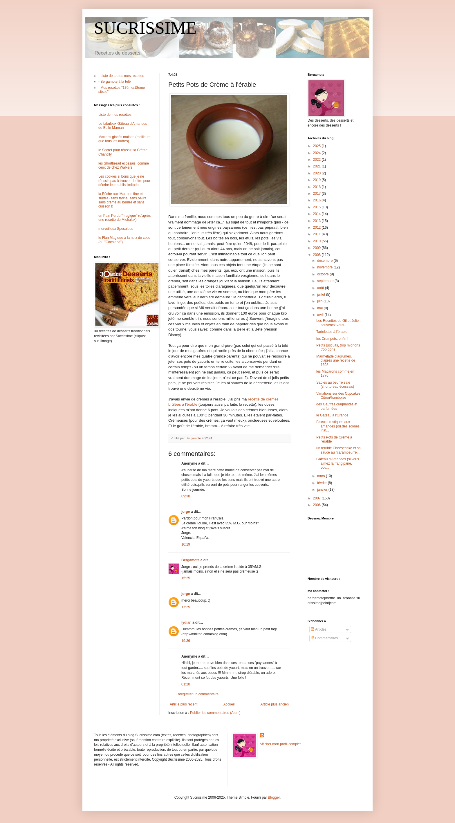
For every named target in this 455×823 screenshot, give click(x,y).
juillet (321, 295)
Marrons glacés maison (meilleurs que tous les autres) (124, 139)
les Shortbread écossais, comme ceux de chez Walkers (123, 165)
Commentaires (324, 638)
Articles (318, 629)
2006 (317, 505)
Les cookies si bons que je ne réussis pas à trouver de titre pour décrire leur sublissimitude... (124, 180)
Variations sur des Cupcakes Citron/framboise (338, 395)
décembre (325, 261)
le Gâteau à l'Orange (332, 415)
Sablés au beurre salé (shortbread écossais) (335, 384)
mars (321, 476)
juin (320, 301)
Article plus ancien (275, 704)
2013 (317, 221)
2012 (317, 227)
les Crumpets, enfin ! (332, 339)
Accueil (229, 704)
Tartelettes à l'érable (331, 332)
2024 (317, 153)
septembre (326, 281)
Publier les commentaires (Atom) (215, 713)
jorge (185, 512)
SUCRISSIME (145, 27)
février (322, 483)
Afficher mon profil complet (280, 744)
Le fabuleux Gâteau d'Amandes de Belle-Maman (122, 126)
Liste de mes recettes (114, 115)
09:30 (185, 496)
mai (320, 308)
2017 (317, 194)
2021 (317, 166)
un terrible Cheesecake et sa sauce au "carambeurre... (338, 450)
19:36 (185, 641)
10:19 (185, 544)
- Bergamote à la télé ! (115, 82)
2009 (317, 248)
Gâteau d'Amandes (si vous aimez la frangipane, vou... (337, 463)
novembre (325, 267)
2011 (317, 234)
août (321, 288)
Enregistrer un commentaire (197, 694)
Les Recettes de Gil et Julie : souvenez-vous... (338, 323)
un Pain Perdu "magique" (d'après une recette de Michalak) (124, 218)
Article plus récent (183, 704)
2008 (317, 255)
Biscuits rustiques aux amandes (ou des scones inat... (338, 426)
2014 (317, 214)
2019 (317, 180)
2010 (317, 241)
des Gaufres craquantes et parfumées (336, 406)
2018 (317, 187)
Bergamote (190, 560)
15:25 (185, 578)
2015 (317, 207)
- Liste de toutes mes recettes (121, 76)
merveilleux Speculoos (115, 229)
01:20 (185, 684)
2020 (317, 173)
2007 (317, 498)
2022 (317, 160)
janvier (322, 490)
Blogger (274, 797)
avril (320, 315)
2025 (317, 146)
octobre (323, 274)
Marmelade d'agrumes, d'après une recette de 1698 (335, 360)
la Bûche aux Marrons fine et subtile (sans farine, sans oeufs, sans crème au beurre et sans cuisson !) (122, 200)
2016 (317, 200)
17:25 (185, 607)
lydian (186, 622)
